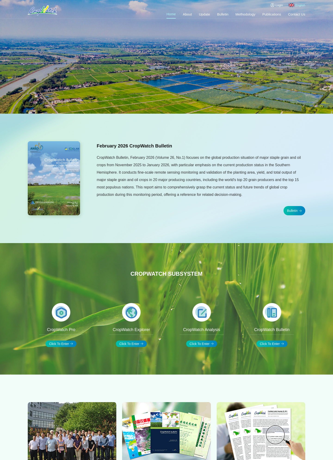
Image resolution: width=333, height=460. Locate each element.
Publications (271, 14)
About (187, 14)
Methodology (245, 14)
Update (204, 14)
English (297, 5)
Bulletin (222, 14)
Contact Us (296, 14)
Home (171, 14)
